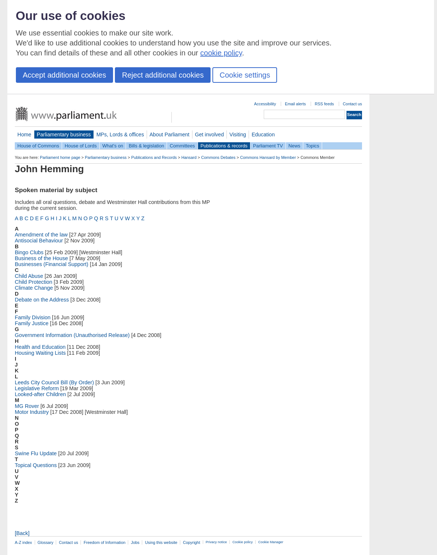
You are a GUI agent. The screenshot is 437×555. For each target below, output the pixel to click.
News (294, 146)
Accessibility (265, 104)
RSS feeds (324, 104)
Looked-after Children (40, 394)
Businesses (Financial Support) (51, 264)
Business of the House (41, 258)
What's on (112, 146)
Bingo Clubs (29, 252)
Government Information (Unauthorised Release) (72, 335)
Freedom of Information (104, 542)
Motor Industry (32, 412)
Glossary (46, 542)
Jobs (135, 542)
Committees (182, 146)
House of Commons (38, 146)
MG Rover (27, 406)
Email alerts (295, 104)
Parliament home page (60, 157)
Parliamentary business (64, 134)
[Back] (22, 533)
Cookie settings (244, 75)
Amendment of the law (41, 235)
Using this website (161, 542)
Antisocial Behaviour (39, 241)
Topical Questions (36, 465)
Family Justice (31, 323)
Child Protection (33, 282)
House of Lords (81, 146)
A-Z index (23, 542)
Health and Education (40, 347)
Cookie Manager (270, 542)
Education (263, 134)
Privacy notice (216, 542)
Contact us (352, 104)
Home (24, 134)
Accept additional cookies (64, 75)
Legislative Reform (37, 388)
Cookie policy (242, 542)
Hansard (189, 157)
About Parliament (170, 134)
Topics (312, 146)
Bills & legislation (146, 146)
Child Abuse (29, 276)
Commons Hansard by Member (268, 157)
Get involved (209, 134)
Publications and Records (154, 157)
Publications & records (224, 146)
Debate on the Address (42, 300)
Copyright (191, 542)
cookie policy (221, 53)
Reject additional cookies (163, 75)
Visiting (237, 134)
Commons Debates (218, 157)
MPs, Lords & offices (120, 134)
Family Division (33, 317)
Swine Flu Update (36, 453)
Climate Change (34, 288)
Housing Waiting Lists (40, 353)
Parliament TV (268, 146)
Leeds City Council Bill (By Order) (54, 382)
